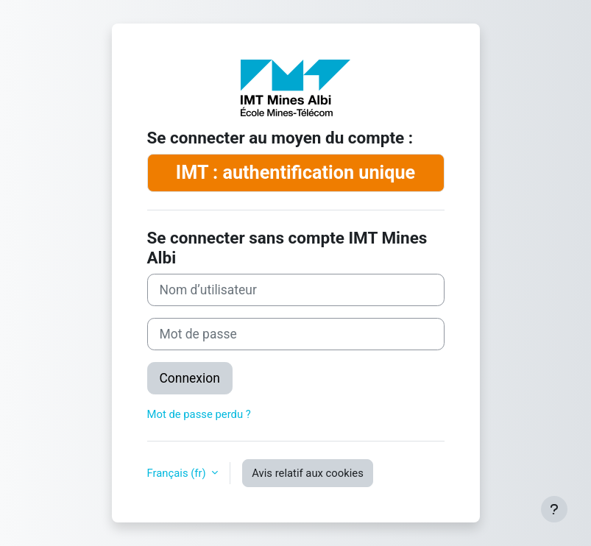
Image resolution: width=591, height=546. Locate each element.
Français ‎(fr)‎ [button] (178, 473)
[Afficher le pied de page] (554, 509)
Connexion (190, 378)
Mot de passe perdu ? (199, 414)
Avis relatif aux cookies (308, 473)
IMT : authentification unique (295, 172)
